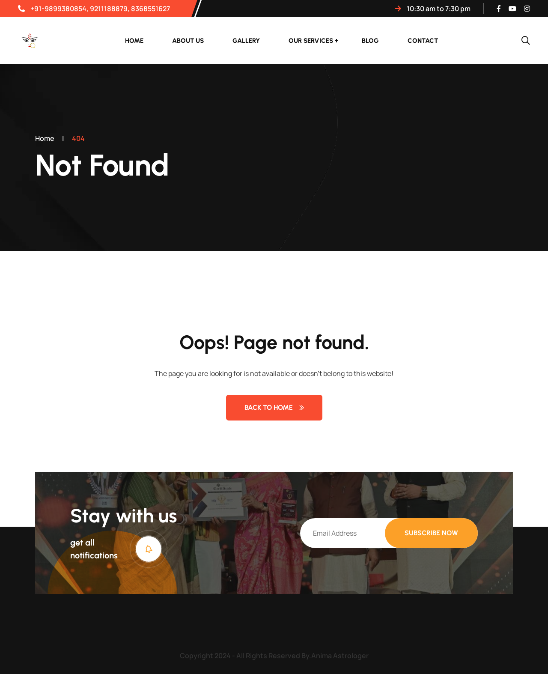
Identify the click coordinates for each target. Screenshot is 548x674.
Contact (423, 41)
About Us (188, 41)
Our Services (311, 41)
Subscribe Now (431, 533)
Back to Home (274, 407)
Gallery (246, 41)
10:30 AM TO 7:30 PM (433, 8)
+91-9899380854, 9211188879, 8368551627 (94, 8)
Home (134, 41)
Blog (370, 41)
